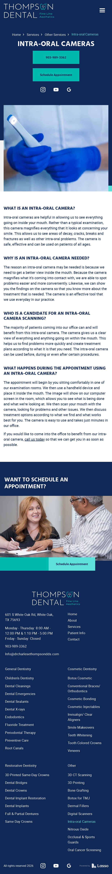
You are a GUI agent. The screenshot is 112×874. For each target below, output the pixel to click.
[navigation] (29, 10)
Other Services (55, 34)
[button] (102, 10)
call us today (35, 439)
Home (16, 34)
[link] (43, 90)
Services (33, 34)
